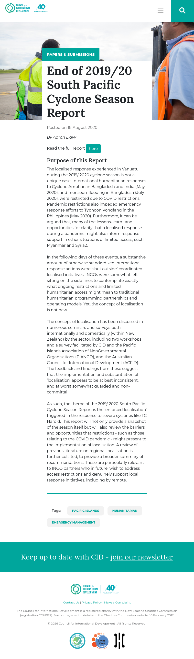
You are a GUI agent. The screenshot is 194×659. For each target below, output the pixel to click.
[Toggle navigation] (160, 10)
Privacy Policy (92, 602)
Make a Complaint (117, 602)
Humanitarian (124, 511)
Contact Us (71, 602)
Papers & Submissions (71, 54)
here (93, 148)
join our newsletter (142, 556)
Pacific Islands (85, 511)
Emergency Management (73, 522)
